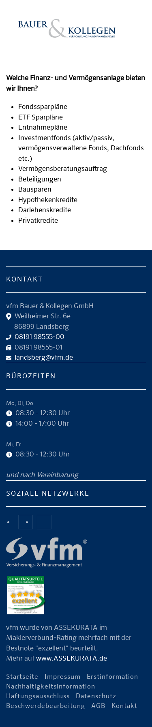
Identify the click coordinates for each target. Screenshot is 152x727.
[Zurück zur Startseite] (67, 28)
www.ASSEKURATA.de (71, 658)
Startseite (22, 676)
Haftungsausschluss (38, 696)
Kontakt (124, 706)
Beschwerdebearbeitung (45, 706)
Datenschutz (96, 696)
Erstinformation (112, 676)
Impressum (63, 676)
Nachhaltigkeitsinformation (50, 686)
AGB (98, 706)
